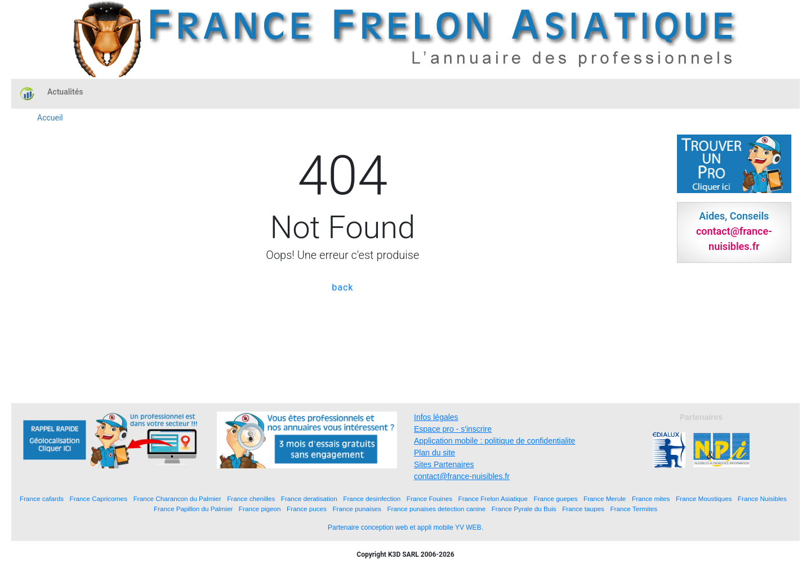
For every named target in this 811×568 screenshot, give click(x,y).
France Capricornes (99, 498)
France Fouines (429, 498)
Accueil (50, 117)
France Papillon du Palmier (193, 508)
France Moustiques (704, 498)
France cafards (42, 498)
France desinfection (371, 498)
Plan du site (434, 452)
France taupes (583, 508)
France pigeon (260, 508)
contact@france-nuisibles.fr (462, 476)
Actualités (65, 91)
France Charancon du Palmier (177, 498)
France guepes (556, 498)
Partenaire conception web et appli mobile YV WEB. (405, 527)
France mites (651, 498)
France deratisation (309, 498)
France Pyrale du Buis (524, 508)
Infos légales (436, 417)
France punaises (356, 508)
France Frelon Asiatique (493, 498)
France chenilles (251, 498)
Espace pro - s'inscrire (453, 428)
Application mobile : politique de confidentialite (494, 440)
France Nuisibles (762, 498)
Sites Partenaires (444, 464)
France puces (307, 508)
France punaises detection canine (436, 508)
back (342, 287)
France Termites (633, 508)
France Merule (604, 498)
